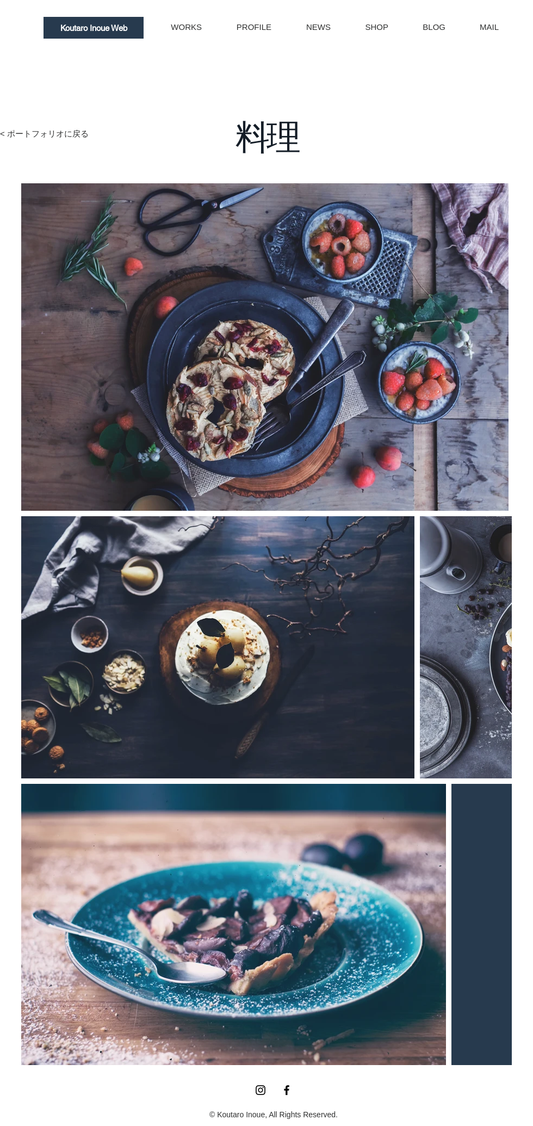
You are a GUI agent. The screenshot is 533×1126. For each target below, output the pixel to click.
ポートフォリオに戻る (48, 133)
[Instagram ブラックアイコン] (260, 1090)
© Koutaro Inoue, (239, 1114)
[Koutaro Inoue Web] (94, 28)
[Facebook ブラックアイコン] (286, 1090)
